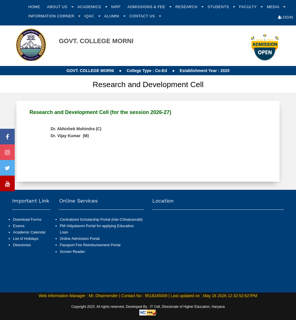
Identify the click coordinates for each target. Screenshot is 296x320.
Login (285, 17)
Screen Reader (72, 251)
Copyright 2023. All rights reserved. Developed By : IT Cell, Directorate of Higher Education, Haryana (148, 307)
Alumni (112, 16)
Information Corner (51, 16)
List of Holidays (25, 238)
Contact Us (143, 16)
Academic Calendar (29, 232)
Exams (19, 226)
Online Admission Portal (80, 238)
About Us (58, 7)
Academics (89, 7)
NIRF (116, 7)
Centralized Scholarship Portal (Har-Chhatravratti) (101, 219)
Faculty (248, 7)
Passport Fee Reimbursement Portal (90, 245)
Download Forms (27, 219)
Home (34, 7)
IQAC (89, 16)
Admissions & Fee (146, 7)
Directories (22, 245)
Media (273, 7)
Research (187, 7)
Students (219, 7)
